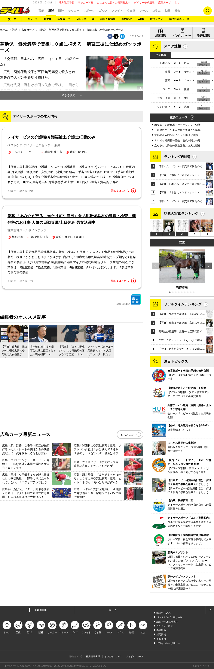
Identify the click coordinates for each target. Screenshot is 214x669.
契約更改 (127, 19)
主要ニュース (179, 117)
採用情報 (161, 634)
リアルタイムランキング (183, 304)
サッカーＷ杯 (85, 2)
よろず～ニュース (134, 656)
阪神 (61, 10)
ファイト (117, 10)
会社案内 (161, 630)
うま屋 (131, 10)
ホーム (4, 29)
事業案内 (161, 639)
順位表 (47, 19)
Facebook (40, 609)
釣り (177, 2)
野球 (51, 10)
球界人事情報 (108, 19)
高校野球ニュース (179, 19)
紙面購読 (160, 35)
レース (144, 10)
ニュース (32, 19)
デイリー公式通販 (144, 2)
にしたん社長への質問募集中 (113, 2)
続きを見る (69, 95)
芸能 (41, 10)
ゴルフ (103, 10)
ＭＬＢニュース (85, 19)
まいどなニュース (113, 656)
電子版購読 (203, 35)
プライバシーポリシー (168, 643)
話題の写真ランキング (181, 213)
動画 (167, 10)
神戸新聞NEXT (93, 656)
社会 (177, 10)
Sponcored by (128, 299)
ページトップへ (209, 610)
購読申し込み (163, 613)
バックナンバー (182, 35)
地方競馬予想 (66, 2)
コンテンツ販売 (164, 626)
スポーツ (89, 10)
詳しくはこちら (123, 190)
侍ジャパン (156, 19)
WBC (141, 19)
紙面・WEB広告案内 (167, 621)
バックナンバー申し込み (169, 617)
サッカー (73, 10)
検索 (207, 10)
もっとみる (127, 434)
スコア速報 (172, 46)
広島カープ (164, 2)
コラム (156, 10)
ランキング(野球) (177, 156)
